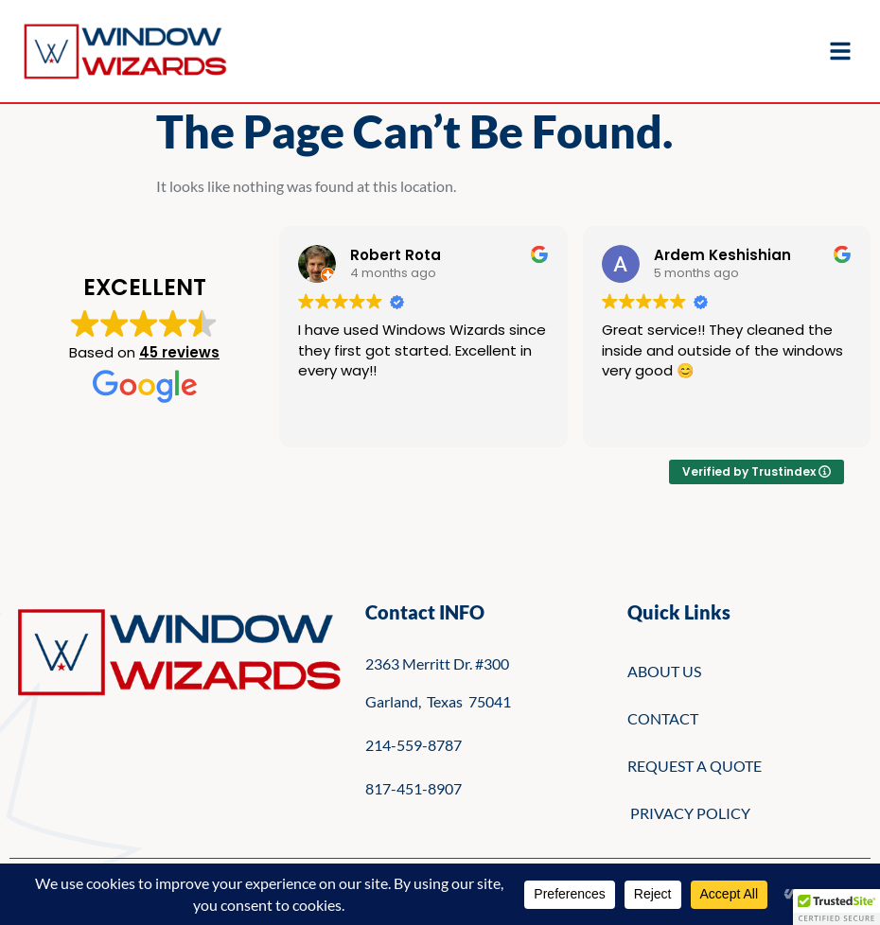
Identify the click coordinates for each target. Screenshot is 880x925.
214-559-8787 (413, 745)
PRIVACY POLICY (688, 813)
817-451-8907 (413, 788)
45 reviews (179, 352)
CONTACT (662, 718)
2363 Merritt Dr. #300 (437, 663)
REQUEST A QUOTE (694, 766)
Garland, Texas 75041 (438, 701)
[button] (836, 907)
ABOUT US (664, 671)
